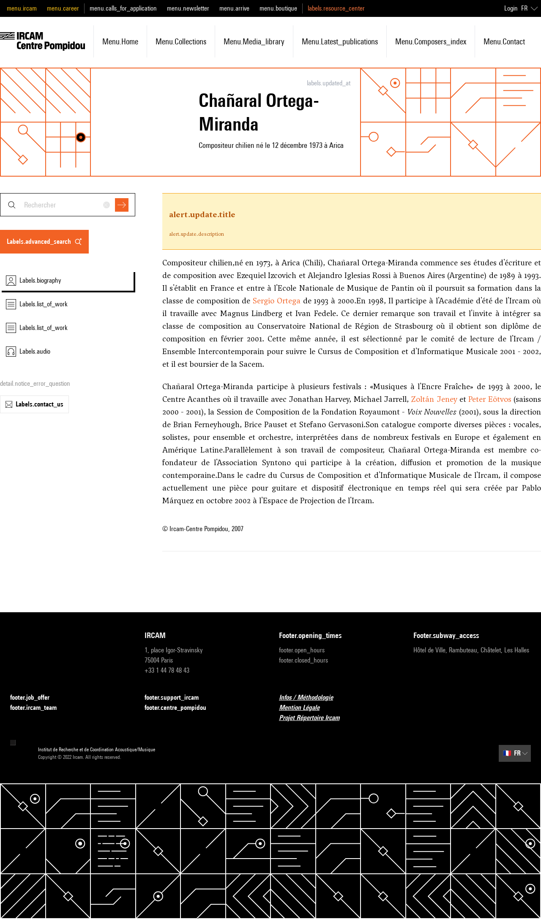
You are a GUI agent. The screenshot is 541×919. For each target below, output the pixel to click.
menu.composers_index (430, 41)
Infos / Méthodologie (311, 697)
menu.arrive (234, 8)
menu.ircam (22, 8)
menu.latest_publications (340, 41)
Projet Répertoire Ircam (314, 718)
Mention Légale (304, 708)
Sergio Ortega (277, 300)
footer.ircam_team (38, 708)
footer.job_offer (35, 697)
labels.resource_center (336, 8)
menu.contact (504, 41)
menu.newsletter (188, 8)
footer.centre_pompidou (180, 708)
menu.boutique (278, 8)
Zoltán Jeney (434, 399)
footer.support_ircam (177, 697)
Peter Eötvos (489, 399)
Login (511, 8)
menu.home (120, 41)
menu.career (63, 8)
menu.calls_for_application (123, 8)
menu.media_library (254, 41)
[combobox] (67, 204)
